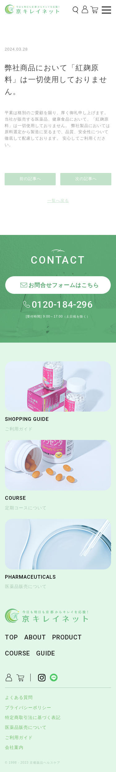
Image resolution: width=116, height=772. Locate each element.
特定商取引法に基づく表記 (33, 717)
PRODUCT (67, 637)
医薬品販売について (26, 727)
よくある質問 (19, 697)
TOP (11, 637)
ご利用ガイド (19, 737)
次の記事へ (86, 178)
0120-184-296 (62, 304)
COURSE (17, 653)
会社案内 (14, 747)
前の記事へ (30, 178)
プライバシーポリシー (28, 707)
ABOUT (35, 637)
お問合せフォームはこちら (63, 285)
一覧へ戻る (58, 200)
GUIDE (45, 653)
